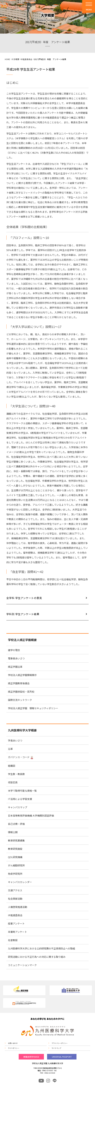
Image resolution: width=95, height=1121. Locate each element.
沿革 (10, 748)
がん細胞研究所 (16, 865)
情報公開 (13, 832)
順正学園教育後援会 (19, 683)
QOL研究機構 (15, 857)
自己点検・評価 (16, 823)
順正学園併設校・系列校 (21, 691)
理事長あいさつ (16, 658)
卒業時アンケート (17, 931)
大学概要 (15, 59)
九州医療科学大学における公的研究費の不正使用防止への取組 (41, 948)
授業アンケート (16, 923)
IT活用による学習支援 (20, 799)
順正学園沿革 (15, 666)
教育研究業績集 (16, 840)
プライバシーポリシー (60, 1043)
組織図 (11, 765)
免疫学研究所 (15, 873)
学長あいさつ (15, 740)
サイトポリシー (13, 1048)
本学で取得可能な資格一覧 (22, 790)
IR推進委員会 (26, 59)
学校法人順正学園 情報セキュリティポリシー (33, 708)
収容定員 (13, 782)
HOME (7, 59)
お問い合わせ (13, 1043)
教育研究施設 (15, 848)
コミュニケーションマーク (22, 965)
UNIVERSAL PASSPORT (62, 1056)
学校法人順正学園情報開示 (22, 675)
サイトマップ (56, 1048)
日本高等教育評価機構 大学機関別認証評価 (31, 815)
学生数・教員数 (16, 774)
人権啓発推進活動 (17, 907)
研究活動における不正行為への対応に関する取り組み (36, 956)
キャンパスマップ (17, 807)
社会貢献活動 (15, 898)
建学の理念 (14, 650)
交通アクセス (15, 890)
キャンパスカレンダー (20, 882)
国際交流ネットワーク (20, 700)
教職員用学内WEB (31, 1056)
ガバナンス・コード (19, 757)
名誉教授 (13, 940)
